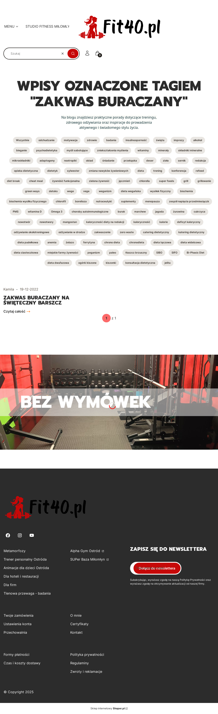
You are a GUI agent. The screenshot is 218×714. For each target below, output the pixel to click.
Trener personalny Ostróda (25, 559)
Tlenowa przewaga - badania (27, 593)
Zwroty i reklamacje (86, 671)
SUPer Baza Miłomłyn (88, 559)
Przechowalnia (15, 632)
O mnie (76, 615)
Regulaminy (79, 663)
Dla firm (10, 585)
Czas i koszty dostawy (22, 663)
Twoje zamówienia (18, 615)
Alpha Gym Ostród (85, 551)
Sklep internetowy (107, 708)
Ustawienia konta (18, 624)
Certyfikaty (79, 624)
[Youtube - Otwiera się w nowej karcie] (31, 535)
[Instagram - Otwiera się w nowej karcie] (20, 535)
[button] (72, 53)
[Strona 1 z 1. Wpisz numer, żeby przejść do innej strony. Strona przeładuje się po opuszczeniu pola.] (106, 318)
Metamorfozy (15, 551)
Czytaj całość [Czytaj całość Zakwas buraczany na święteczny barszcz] (14, 311)
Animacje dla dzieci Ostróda (26, 568)
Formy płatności (16, 654)
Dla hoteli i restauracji (21, 576)
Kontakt (76, 632)
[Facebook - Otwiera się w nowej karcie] (8, 535)
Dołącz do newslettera (157, 568)
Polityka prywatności (87, 654)
